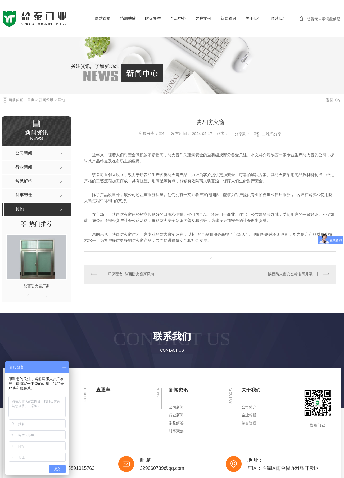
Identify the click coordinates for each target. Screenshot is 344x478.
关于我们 (253, 18)
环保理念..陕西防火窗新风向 (131, 274)
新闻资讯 (228, 18)
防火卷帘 (153, 18)
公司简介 (249, 407)
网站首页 (103, 18)
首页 (30, 100)
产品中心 (178, 18)
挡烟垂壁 (128, 18)
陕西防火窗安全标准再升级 (290, 274)
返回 (333, 100)
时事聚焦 (176, 431)
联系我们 (279, 18)
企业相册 (249, 415)
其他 (61, 100)
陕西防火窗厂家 (36, 286)
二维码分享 (272, 134)
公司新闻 (176, 407)
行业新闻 (176, 415)
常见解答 (176, 423)
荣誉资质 (249, 423)
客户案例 (203, 18)
